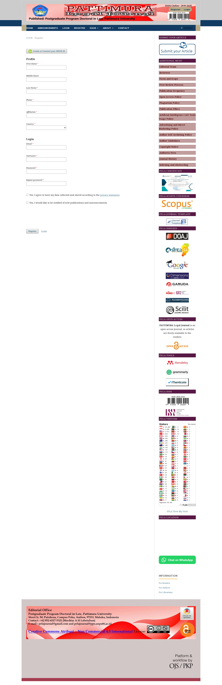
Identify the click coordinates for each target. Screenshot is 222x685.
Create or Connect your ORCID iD (46, 51)
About (107, 28)
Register (79, 28)
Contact (123, 28)
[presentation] (49, 215)
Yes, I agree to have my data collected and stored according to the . (73, 195)
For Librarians (166, 592)
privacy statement (109, 195)
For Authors (164, 587)
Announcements (48, 28)
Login (65, 28)
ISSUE (93, 28)
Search (188, 28)
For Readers (164, 583)
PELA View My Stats (177, 511)
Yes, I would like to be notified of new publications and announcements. (66, 202)
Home (29, 28)
